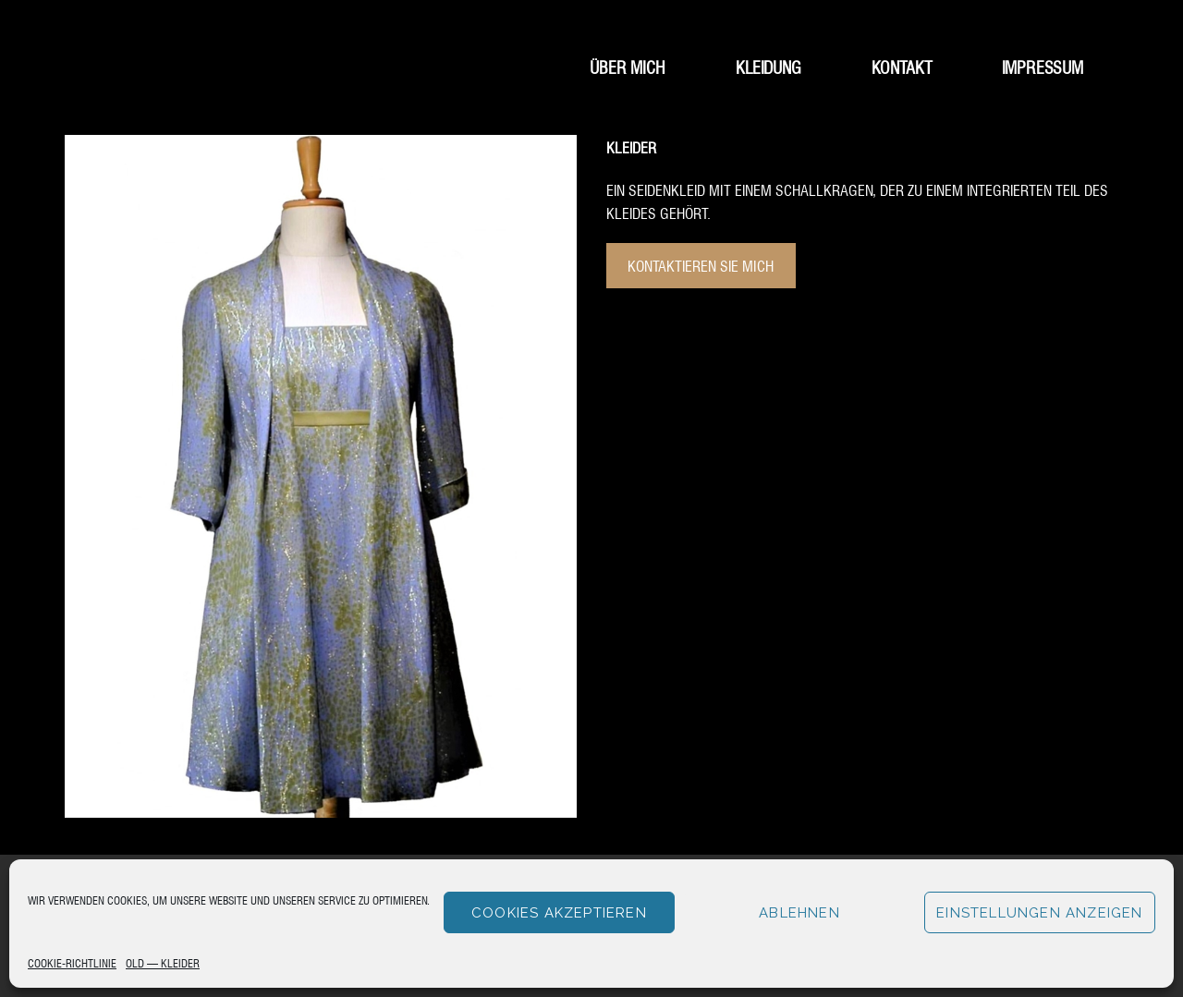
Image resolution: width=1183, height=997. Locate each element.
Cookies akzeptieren (559, 913)
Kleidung (768, 66)
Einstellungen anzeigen (1039, 913)
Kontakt (902, 66)
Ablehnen (799, 913)
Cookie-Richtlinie (72, 962)
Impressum (1042, 66)
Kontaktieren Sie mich (701, 265)
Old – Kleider (163, 962)
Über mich (627, 66)
